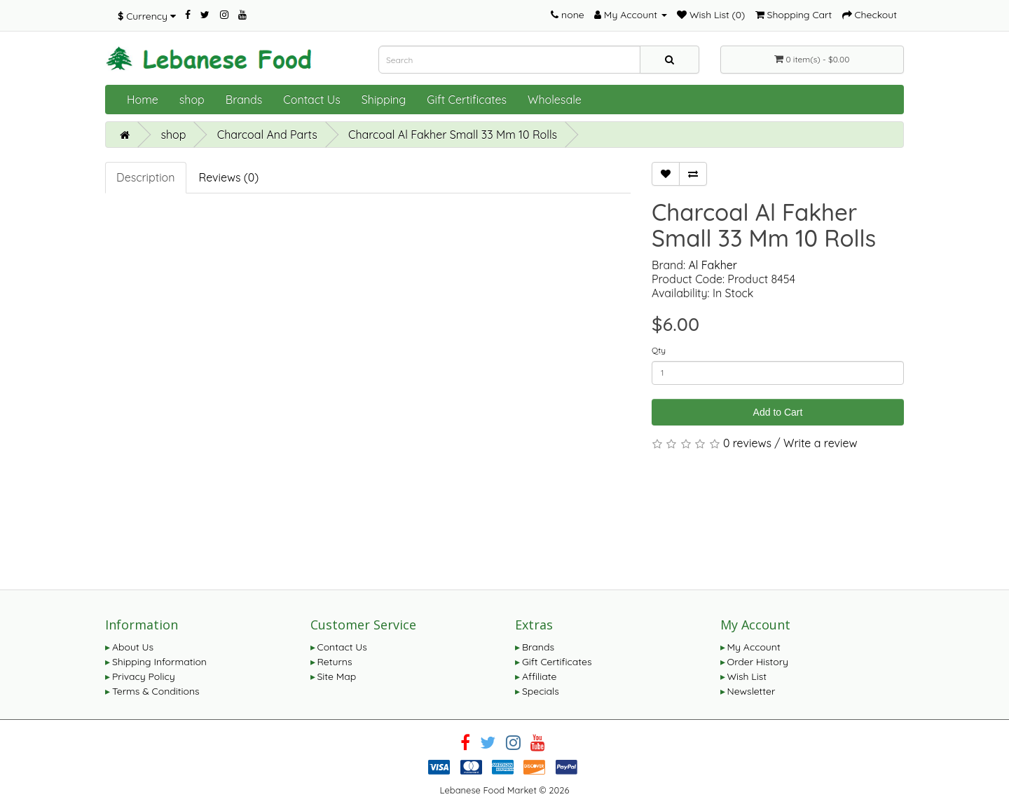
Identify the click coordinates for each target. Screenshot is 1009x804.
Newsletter (751, 691)
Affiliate (539, 676)
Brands (244, 100)
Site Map (337, 676)
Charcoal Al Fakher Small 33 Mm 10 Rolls (452, 135)
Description (145, 177)
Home (142, 100)
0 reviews (747, 443)
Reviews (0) (229, 177)
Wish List (747, 676)
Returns (334, 661)
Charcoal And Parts (267, 135)
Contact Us (311, 100)
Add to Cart (778, 412)
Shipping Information (159, 661)
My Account (754, 647)
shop (192, 100)
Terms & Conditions (156, 691)
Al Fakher (712, 265)
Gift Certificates (467, 100)
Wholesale (555, 100)
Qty (659, 350)
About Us (132, 647)
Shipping (384, 100)
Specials (540, 691)
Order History (758, 661)
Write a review (820, 443)
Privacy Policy (143, 676)
